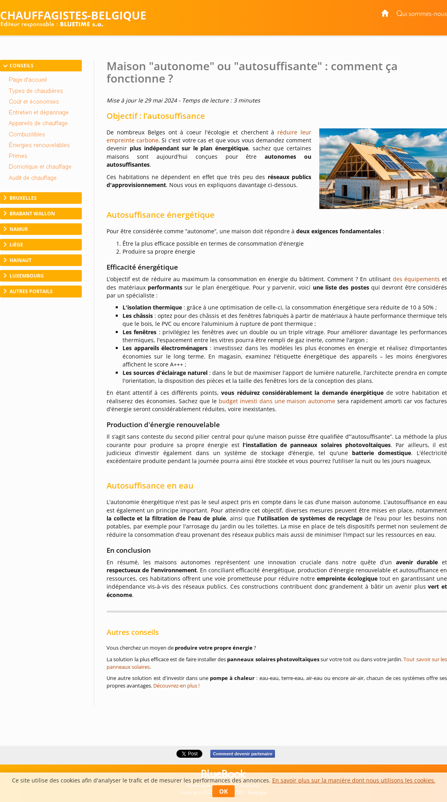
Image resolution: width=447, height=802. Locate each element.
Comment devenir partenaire (242, 753)
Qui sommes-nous (421, 14)
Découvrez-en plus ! (176, 685)
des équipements (416, 279)
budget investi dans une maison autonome (277, 401)
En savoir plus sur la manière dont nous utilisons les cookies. (353, 780)
